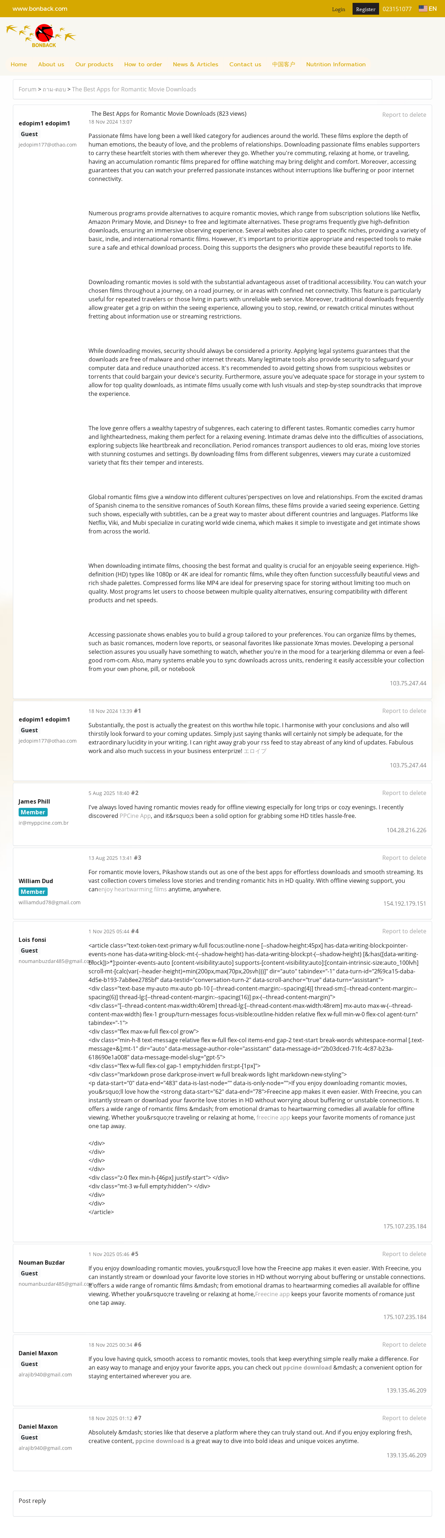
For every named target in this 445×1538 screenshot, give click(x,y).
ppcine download (307, 1367)
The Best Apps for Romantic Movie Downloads (134, 89)
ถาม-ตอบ (54, 89)
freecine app (273, 1117)
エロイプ (255, 751)
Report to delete (404, 115)
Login (338, 9)
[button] (378, 64)
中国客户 (283, 64)
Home (19, 64)
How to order (143, 64)
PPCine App (135, 816)
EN (428, 8)
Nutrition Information (336, 64)
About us (51, 64)
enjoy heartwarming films (132, 889)
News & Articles (195, 64)
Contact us (245, 64)
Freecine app (272, 1294)
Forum (28, 89)
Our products (94, 64)
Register (365, 9)
